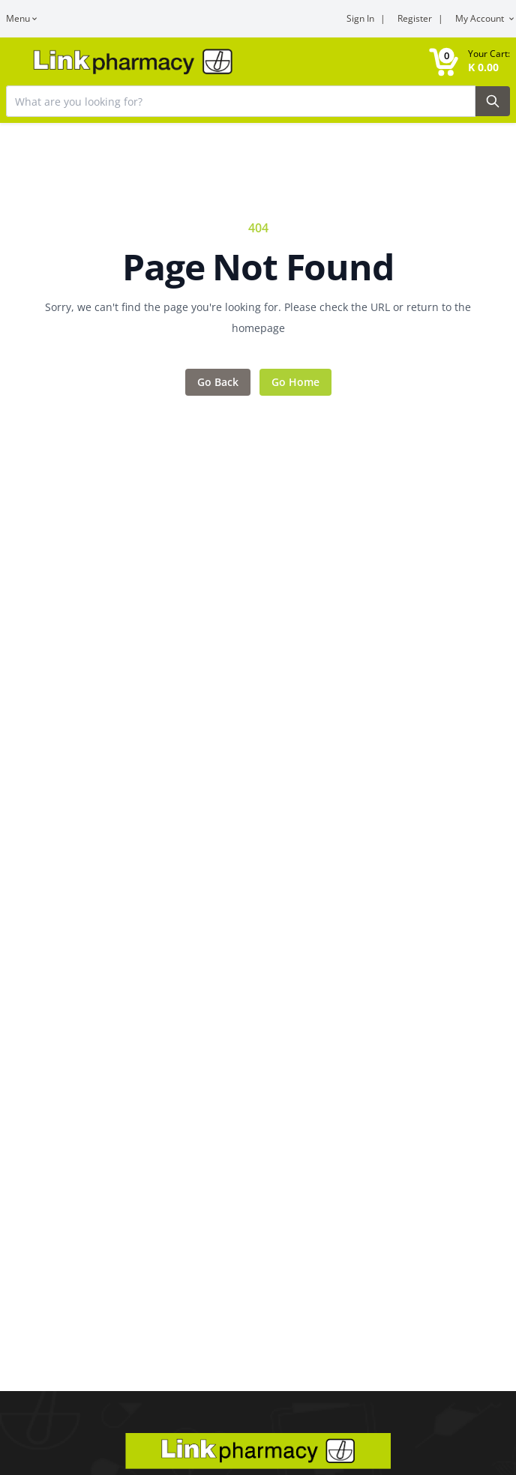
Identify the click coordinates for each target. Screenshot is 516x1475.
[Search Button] (493, 101)
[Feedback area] (258, 307)
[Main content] (258, 695)
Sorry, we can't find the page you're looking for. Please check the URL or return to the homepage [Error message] (258, 317)
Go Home (296, 382)
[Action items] (258, 382)
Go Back (217, 382)
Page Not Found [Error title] (257, 267)
